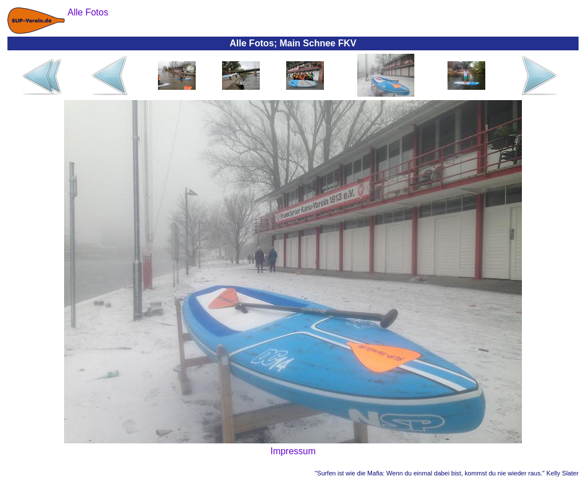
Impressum (292, 451)
